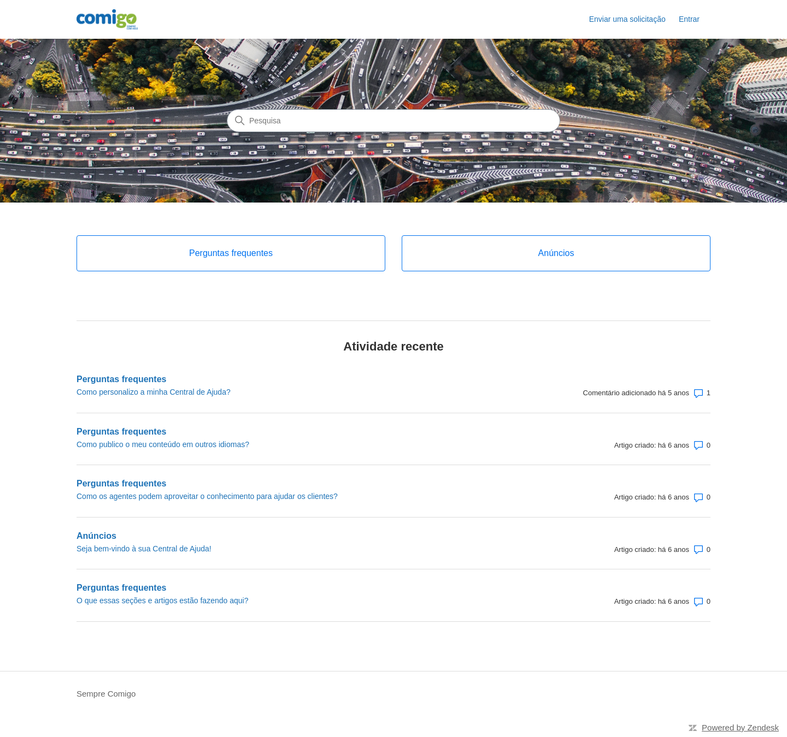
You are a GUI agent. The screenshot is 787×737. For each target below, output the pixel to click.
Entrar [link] (689, 19)
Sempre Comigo (106, 693)
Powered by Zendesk (740, 727)
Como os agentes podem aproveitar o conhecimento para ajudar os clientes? (207, 496)
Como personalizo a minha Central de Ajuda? (154, 392)
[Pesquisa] (393, 121)
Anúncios (96, 535)
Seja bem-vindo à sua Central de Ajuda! (144, 548)
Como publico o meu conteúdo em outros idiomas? (163, 444)
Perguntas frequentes (121, 379)
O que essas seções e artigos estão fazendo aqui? (162, 600)
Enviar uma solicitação (627, 19)
